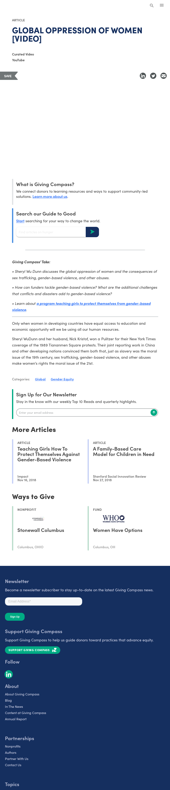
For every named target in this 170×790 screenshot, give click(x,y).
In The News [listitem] (14, 706)
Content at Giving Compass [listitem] (25, 713)
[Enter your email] (87, 412)
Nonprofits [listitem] (12, 746)
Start (20, 220)
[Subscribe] (154, 412)
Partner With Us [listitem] (16, 758)
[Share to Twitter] (153, 76)
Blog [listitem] (8, 700)
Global (40, 379)
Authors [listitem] (10, 752)
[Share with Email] (163, 76)
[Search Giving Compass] (152, 6)
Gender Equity (62, 379)
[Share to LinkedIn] (143, 76)
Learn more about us (50, 196)
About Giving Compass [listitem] (22, 694)
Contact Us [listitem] (13, 765)
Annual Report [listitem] (16, 719)
